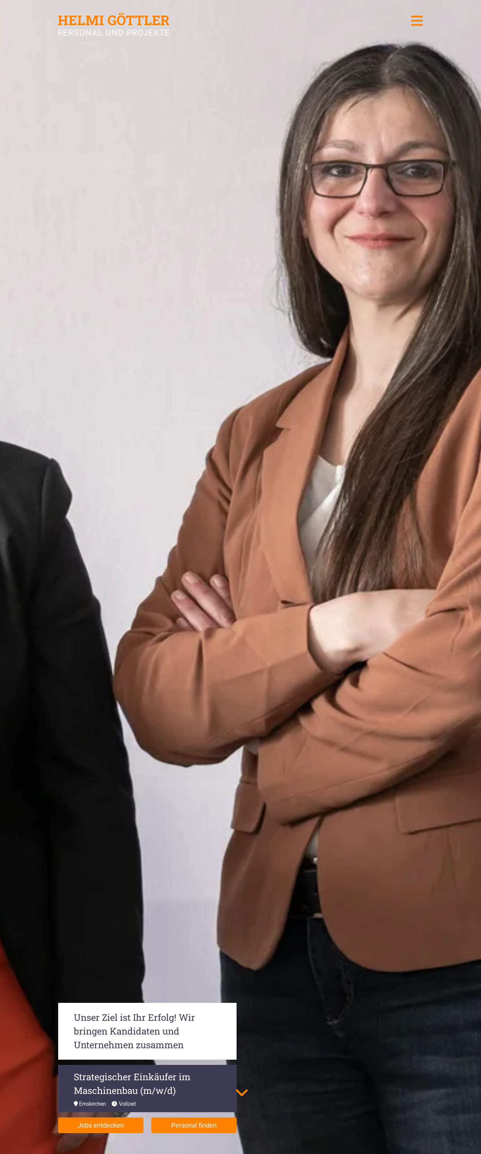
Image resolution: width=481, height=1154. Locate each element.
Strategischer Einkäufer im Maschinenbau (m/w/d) (132, 1084)
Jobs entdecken (101, 1125)
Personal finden (194, 1125)
